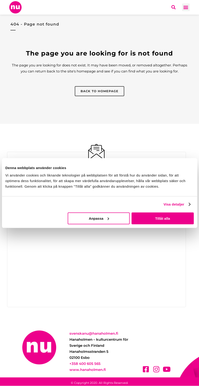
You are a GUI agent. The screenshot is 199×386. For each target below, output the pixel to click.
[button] (186, 7)
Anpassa (99, 218)
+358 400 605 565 (85, 364)
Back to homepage (99, 91)
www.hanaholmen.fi (87, 370)
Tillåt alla (162, 218)
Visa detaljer (173, 204)
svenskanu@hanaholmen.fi (93, 333)
